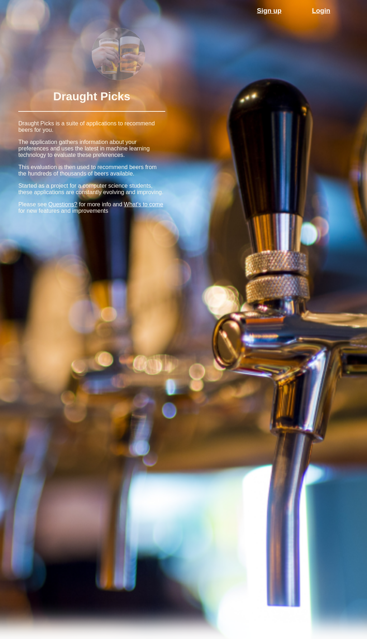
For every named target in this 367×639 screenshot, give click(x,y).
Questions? (62, 204)
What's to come (143, 204)
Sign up (269, 10)
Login (321, 10)
